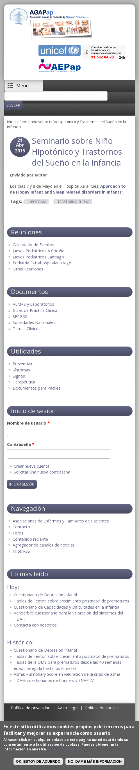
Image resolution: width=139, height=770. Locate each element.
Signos (19, 376)
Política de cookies (64, 749)
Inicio (11, 121)
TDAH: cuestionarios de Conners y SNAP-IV (54, 680)
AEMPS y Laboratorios (33, 304)
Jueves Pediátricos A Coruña (38, 250)
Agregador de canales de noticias (44, 545)
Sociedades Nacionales (34, 322)
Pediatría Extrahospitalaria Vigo (42, 262)
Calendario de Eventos (33, 244)
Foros (18, 533)
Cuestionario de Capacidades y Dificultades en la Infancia (66, 607)
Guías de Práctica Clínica (35, 310)
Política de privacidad (31, 707)
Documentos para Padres (36, 388)
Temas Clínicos (26, 328)
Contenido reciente (30, 539)
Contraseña (20, 444)
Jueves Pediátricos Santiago (38, 257)
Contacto (21, 526)
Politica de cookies (102, 707)
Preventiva (22, 363)
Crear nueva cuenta (31, 466)
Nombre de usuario (28, 423)
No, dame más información (95, 761)
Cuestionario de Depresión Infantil (45, 594)
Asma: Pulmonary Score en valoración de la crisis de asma (67, 674)
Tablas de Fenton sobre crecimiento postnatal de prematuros (71, 601)
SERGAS (20, 316)
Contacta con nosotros (35, 625)
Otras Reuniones (28, 269)
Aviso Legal (67, 707)
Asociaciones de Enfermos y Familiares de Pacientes (61, 521)
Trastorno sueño (74, 201)
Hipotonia (37, 201)
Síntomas (21, 370)
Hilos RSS (21, 551)
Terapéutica (24, 382)
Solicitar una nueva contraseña (42, 472)
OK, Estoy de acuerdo (38, 761)
